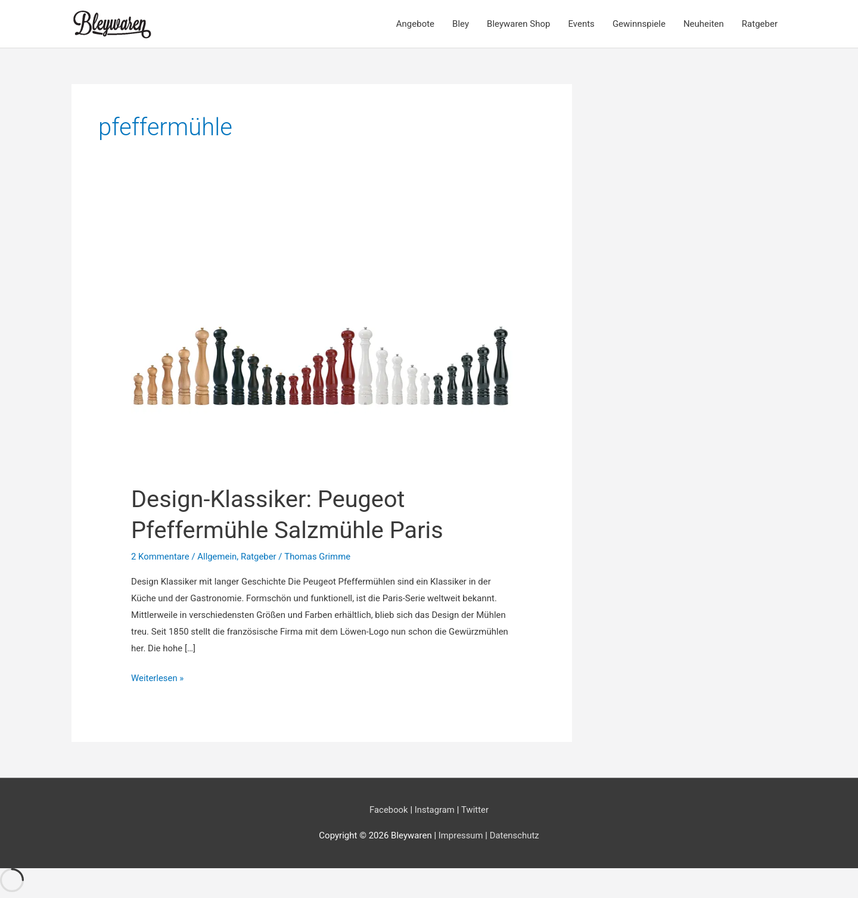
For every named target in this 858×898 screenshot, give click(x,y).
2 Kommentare (160, 556)
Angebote (415, 23)
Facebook (388, 809)
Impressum (461, 835)
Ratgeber (760, 23)
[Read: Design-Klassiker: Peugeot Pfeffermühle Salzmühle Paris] (321, 345)
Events (581, 23)
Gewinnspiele (639, 23)
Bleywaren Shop (518, 23)
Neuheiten (703, 23)
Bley (460, 23)
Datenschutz (515, 835)
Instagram (435, 809)
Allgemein (218, 556)
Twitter (475, 809)
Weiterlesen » (157, 678)
